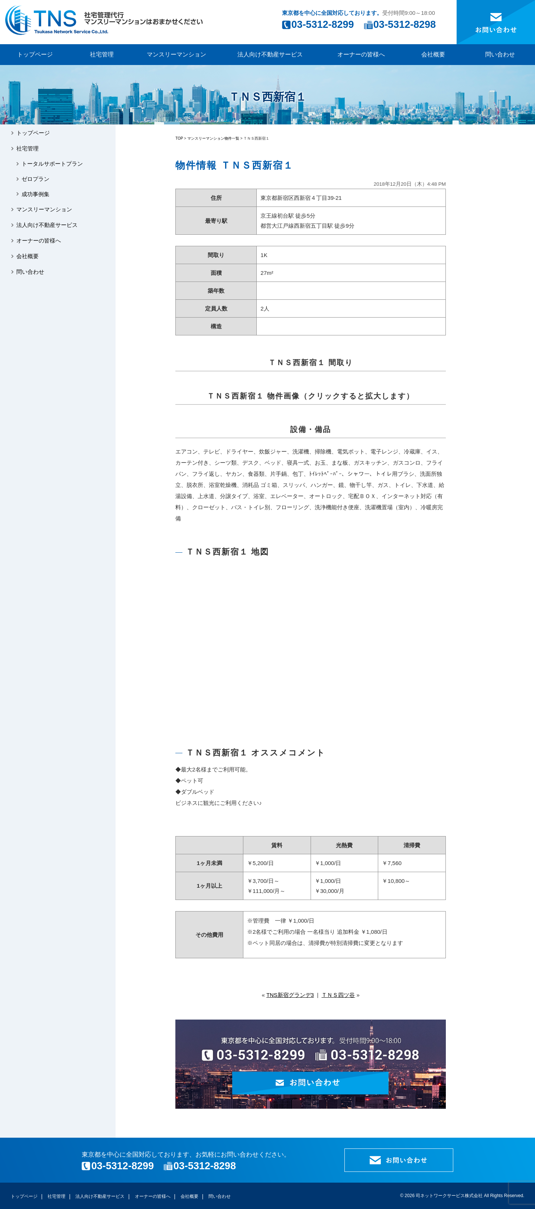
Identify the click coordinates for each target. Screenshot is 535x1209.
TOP (179, 138)
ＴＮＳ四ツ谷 (338, 995)
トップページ (35, 54)
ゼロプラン (36, 180)
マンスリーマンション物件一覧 (213, 138)
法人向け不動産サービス (270, 54)
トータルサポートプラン (53, 165)
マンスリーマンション (176, 54)
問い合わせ (500, 54)
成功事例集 (36, 195)
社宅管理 (102, 54)
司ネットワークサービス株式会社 (449, 1195)
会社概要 (433, 54)
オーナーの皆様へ (361, 54)
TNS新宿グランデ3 (290, 995)
